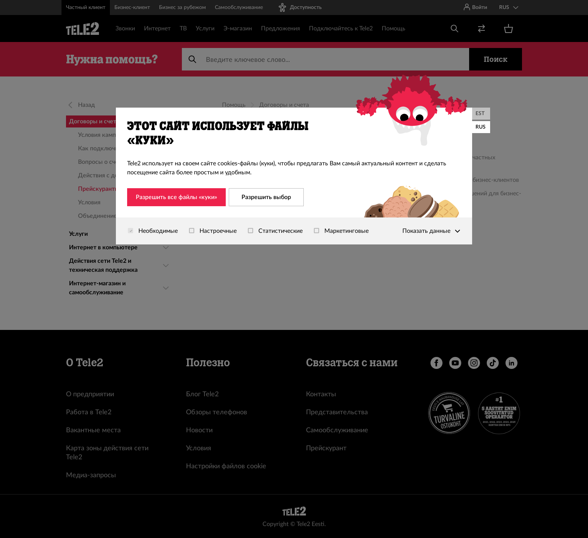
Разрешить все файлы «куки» (176, 197)
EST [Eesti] (480, 113)
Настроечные (213, 231)
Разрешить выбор (266, 197)
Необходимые (153, 231)
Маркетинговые (341, 231)
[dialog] (294, 176)
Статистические (275, 231)
